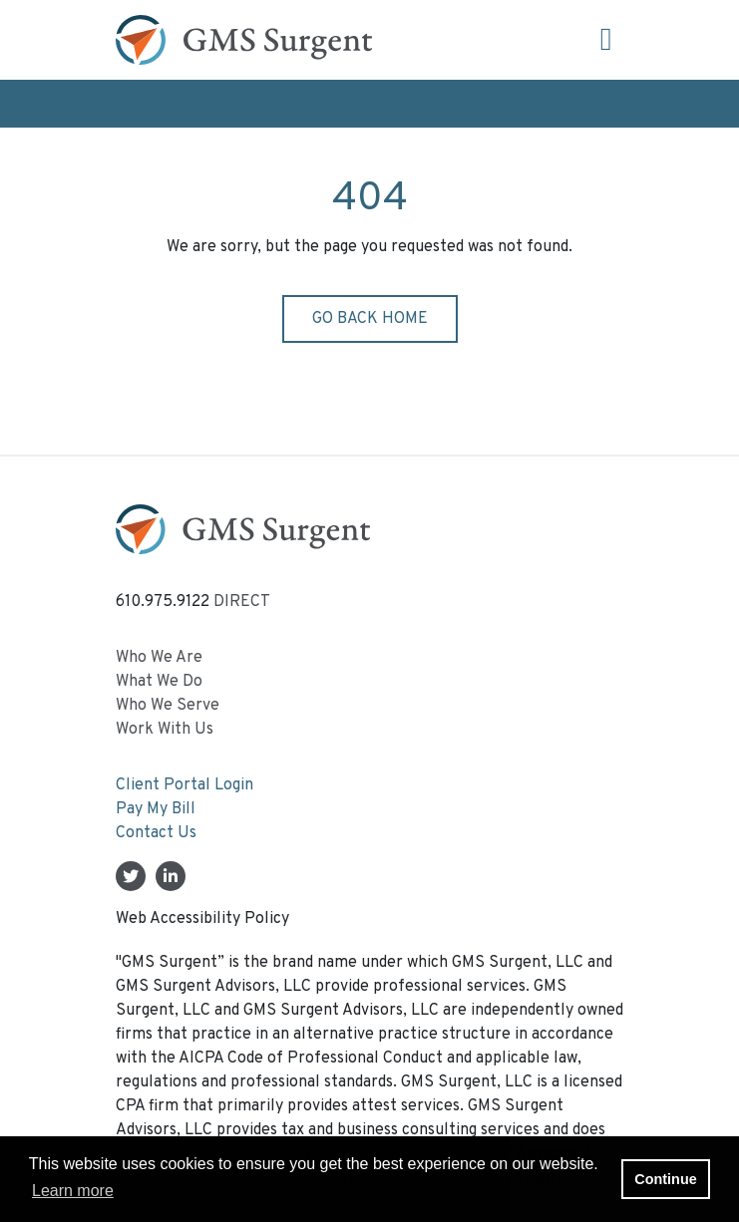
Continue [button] (665, 1179)
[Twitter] (131, 878)
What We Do (159, 682)
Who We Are (159, 658)
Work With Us (164, 730)
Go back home (370, 319)
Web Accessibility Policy (202, 919)
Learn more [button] (73, 1190)
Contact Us (156, 833)
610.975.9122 (162, 602)
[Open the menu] (606, 40)
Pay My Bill (155, 809)
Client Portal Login (184, 785)
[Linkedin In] (170, 878)
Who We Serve (167, 706)
